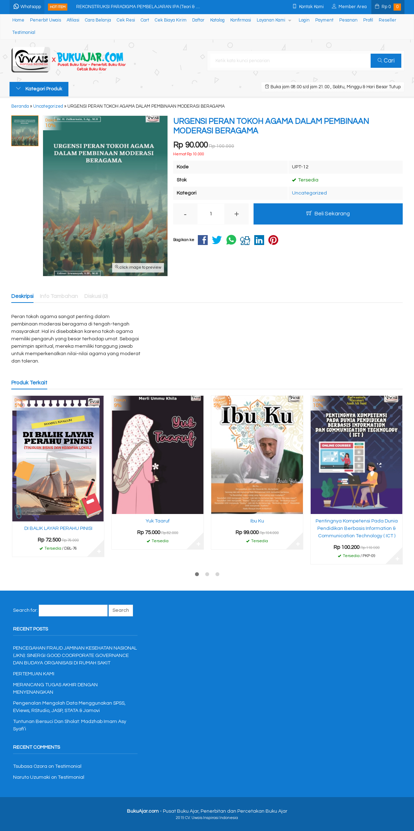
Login (304, 20)
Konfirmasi (240, 20)
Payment (324, 20)
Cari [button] (386, 61)
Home (18, 20)
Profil (368, 20)
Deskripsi (22, 296)
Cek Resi (126, 20)
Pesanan (348, 20)
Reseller (387, 20)
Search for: (25, 610)
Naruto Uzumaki (31, 777)
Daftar (198, 20)
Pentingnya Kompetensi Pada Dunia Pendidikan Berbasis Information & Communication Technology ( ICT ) (357, 528)
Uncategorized (309, 193)
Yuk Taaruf (158, 521)
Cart (145, 20)
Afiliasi (73, 20)
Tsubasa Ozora (30, 766)
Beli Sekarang (328, 213)
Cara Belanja (98, 20)
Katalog (217, 20)
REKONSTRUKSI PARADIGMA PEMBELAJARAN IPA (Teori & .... (138, 7)
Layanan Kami (271, 20)
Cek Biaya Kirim (171, 20)
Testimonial (23, 32)
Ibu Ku (257, 521)
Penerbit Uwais (45, 20)
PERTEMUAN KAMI (33, 673)
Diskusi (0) (96, 296)
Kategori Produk (39, 88)
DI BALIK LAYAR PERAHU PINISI (58, 528)
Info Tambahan (59, 296)
